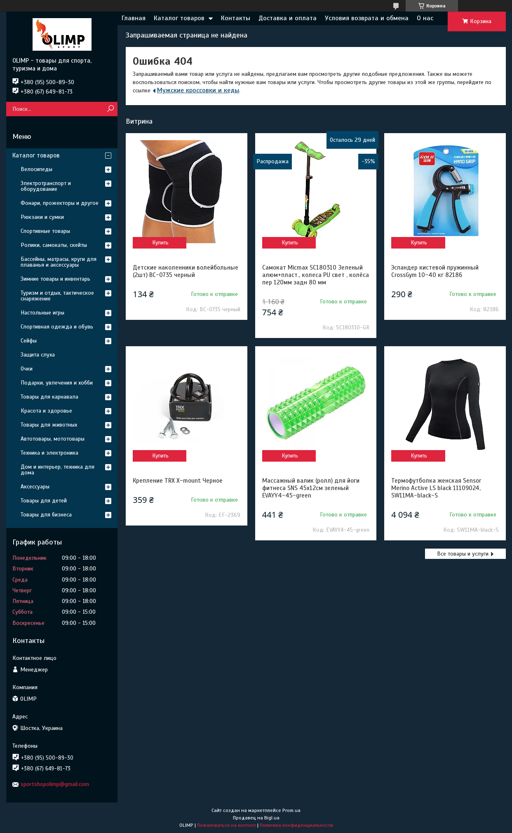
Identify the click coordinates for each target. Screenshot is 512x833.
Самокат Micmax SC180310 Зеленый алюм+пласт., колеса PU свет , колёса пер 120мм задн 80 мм (315, 275)
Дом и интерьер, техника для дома (57, 469)
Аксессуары (35, 486)
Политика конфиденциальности (296, 825)
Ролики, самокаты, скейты (54, 245)
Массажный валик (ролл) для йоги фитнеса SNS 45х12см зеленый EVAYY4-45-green (310, 488)
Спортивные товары (45, 231)
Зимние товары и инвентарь (55, 278)
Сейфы (29, 340)
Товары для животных (49, 424)
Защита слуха (38, 354)
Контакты (235, 18)
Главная (134, 18)
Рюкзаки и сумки (42, 217)
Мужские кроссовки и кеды (198, 90)
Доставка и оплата (287, 18)
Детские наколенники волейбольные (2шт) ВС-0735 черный (185, 271)
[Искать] (110, 109)
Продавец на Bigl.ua (256, 818)
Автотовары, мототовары (53, 438)
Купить (161, 242)
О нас (425, 18)
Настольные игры (42, 312)
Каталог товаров (179, 18)
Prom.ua (291, 810)
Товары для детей (44, 500)
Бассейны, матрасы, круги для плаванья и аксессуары (58, 262)
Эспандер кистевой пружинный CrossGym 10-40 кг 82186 (435, 271)
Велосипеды (36, 169)
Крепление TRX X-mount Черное (178, 480)
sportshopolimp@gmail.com (55, 784)
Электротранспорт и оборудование (46, 186)
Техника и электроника (49, 452)
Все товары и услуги (463, 553)
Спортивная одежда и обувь (57, 326)
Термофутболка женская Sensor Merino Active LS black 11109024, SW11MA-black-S (436, 488)
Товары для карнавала (49, 396)
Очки (27, 368)
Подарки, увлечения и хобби (57, 382)
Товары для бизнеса (46, 514)
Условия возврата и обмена (367, 18)
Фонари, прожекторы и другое (60, 202)
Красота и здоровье (46, 410)
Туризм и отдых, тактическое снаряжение (57, 295)
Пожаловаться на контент (226, 825)
